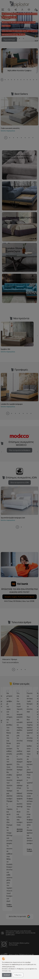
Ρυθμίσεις (18, 975)
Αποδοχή (7, 975)
